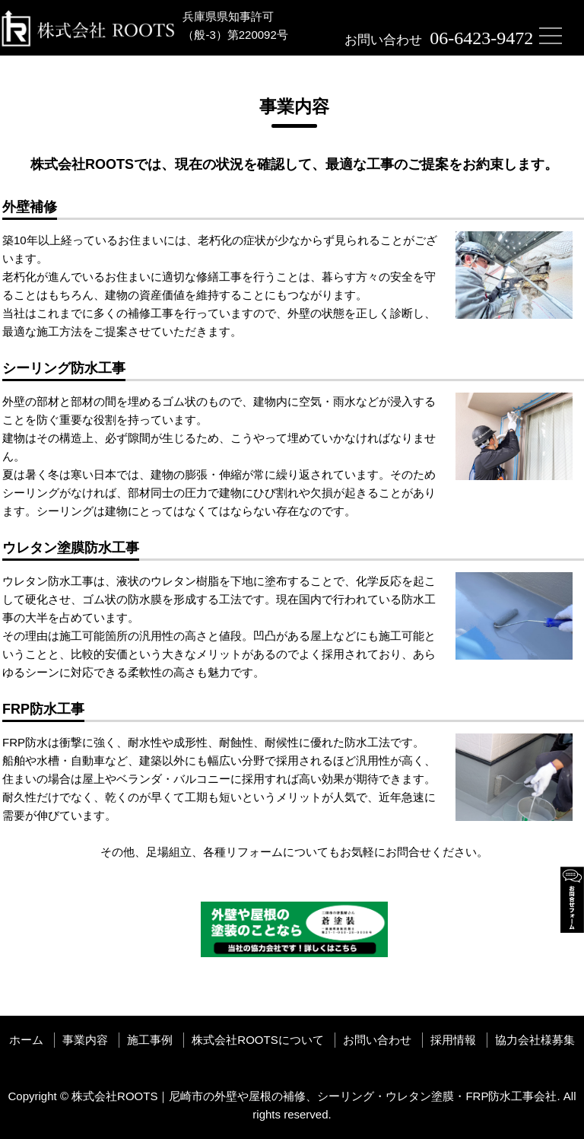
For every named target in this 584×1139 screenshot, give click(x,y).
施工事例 (150, 1039)
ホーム (26, 1039)
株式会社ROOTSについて (257, 1039)
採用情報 (453, 1039)
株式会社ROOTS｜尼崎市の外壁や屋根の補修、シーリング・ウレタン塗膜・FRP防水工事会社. (315, 1096)
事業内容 (85, 1039)
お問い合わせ (377, 1039)
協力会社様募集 (535, 1039)
